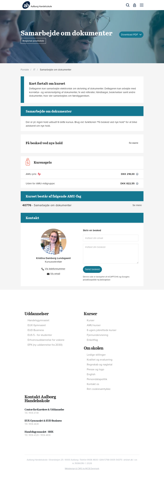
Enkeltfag (92, 340)
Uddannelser (36, 313)
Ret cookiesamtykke (99, 389)
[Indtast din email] (110, 238)
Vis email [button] (55, 273)
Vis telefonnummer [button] (55, 268)
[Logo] (37, 5)
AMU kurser (94, 325)
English (91, 374)
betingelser (105, 279)
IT (34, 69)
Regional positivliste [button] (33, 40)
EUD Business (36, 330)
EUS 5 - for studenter (40, 335)
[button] (141, 5)
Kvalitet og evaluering (99, 359)
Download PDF (130, 34)
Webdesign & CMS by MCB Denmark (82, 468)
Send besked (92, 269)
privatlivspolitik (90, 279)
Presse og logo (95, 369)
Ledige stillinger (96, 354)
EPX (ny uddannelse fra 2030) (45, 345)
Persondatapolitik (97, 379)
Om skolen (93, 348)
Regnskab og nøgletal (99, 364)
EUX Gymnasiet (37, 325)
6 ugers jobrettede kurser (101, 330)
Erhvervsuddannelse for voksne (46, 340)
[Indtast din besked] (110, 254)
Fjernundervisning (97, 335)
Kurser (90, 313)
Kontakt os (93, 384)
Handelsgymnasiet (38, 320)
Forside (25, 69)
